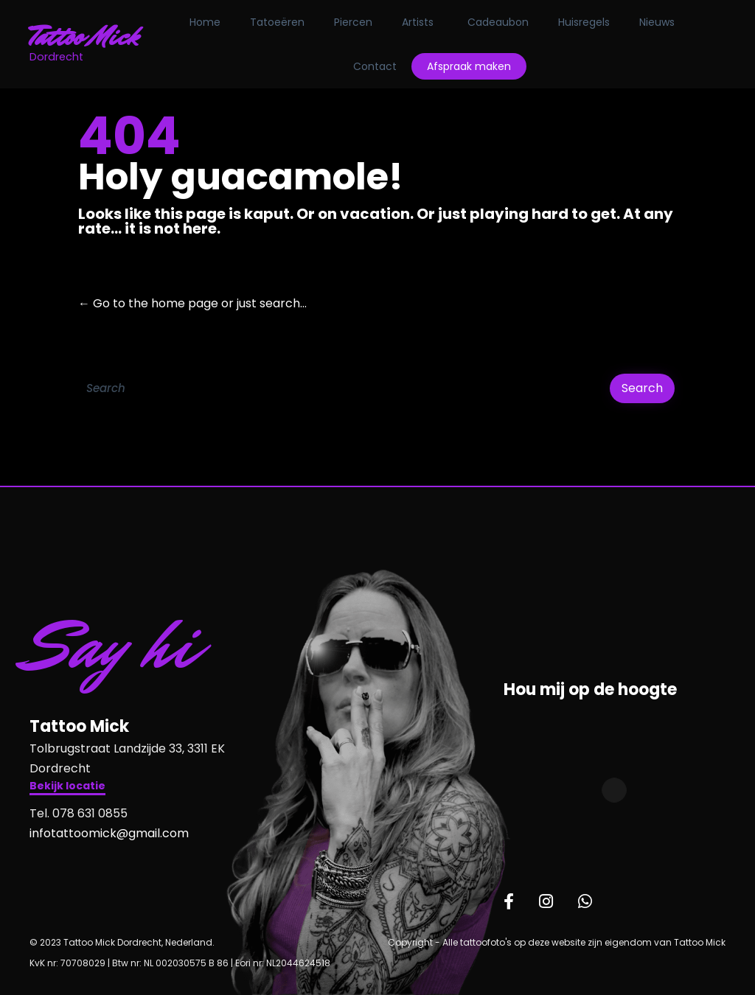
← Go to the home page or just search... (192, 303)
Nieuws (663, 22)
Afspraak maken (474, 66)
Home (210, 22)
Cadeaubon (504, 22)
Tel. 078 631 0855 (78, 813)
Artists (423, 22)
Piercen (359, 22)
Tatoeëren (283, 22)
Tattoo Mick (89, 37)
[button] (67, 787)
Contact (380, 66)
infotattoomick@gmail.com (109, 833)
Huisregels (590, 22)
